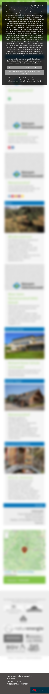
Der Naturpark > (14, 681)
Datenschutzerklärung (14, 61)
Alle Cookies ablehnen (32, 68)
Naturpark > (12, 678)
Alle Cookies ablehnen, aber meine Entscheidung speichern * (24, 72)
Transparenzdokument (34, 61)
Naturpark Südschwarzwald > (20, 676)
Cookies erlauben (15, 68)
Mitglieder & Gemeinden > (18, 684)
